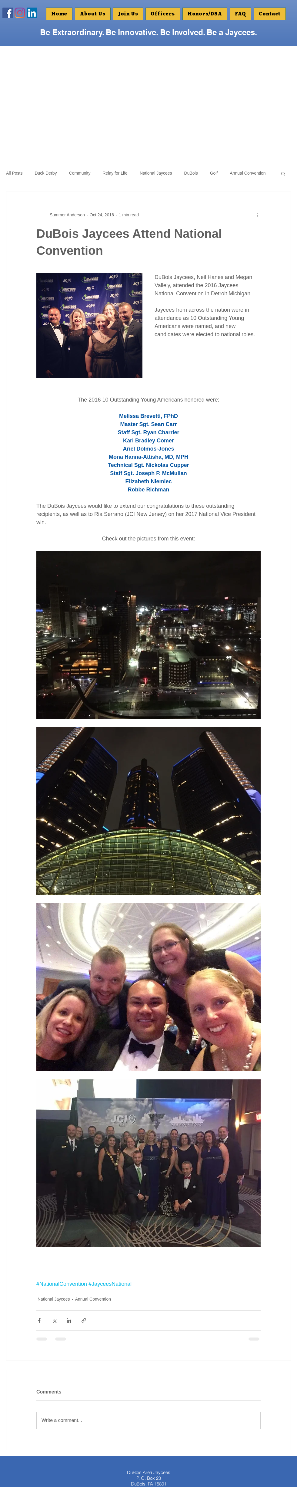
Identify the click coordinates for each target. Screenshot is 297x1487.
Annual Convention (247, 173)
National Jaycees (156, 173)
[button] (204, 14)
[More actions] (257, 214)
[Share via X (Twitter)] (54, 1320)
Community (80, 173)
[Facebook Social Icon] (7, 13)
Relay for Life (114, 173)
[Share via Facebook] (39, 1320)
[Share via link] (84, 1320)
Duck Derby (46, 173)
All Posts (14, 173)
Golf (214, 173)
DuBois (191, 173)
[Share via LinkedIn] (69, 1320)
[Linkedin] (32, 13)
